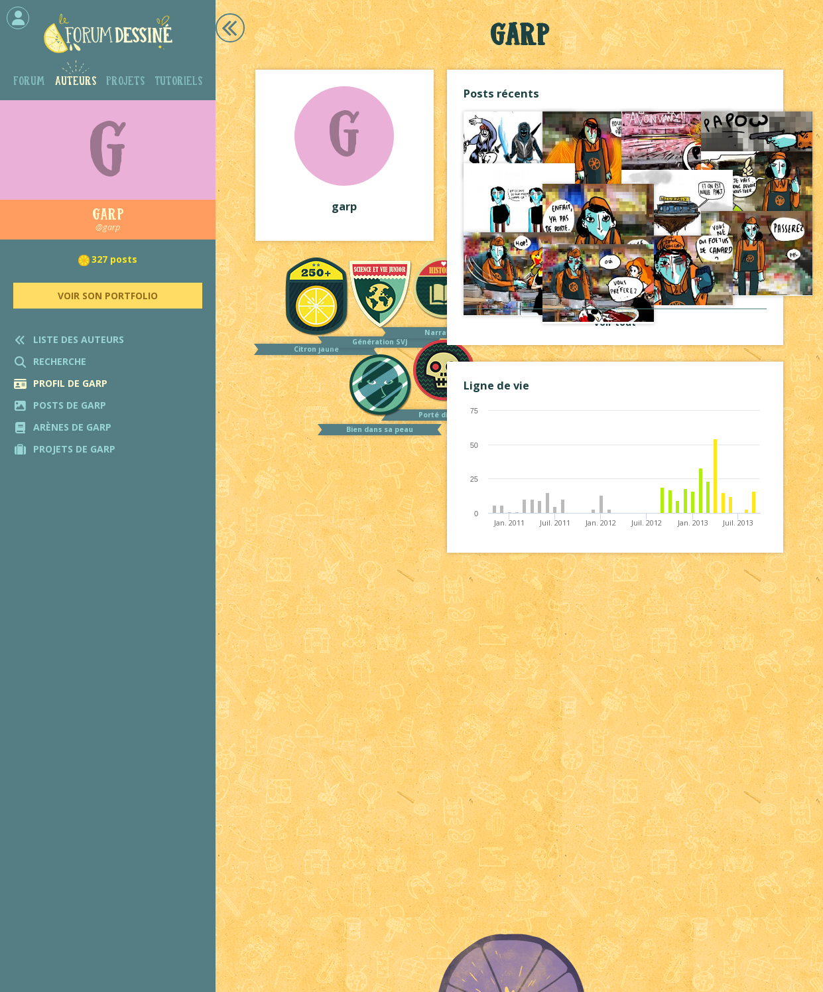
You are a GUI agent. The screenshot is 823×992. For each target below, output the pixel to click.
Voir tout (615, 322)
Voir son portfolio (108, 295)
